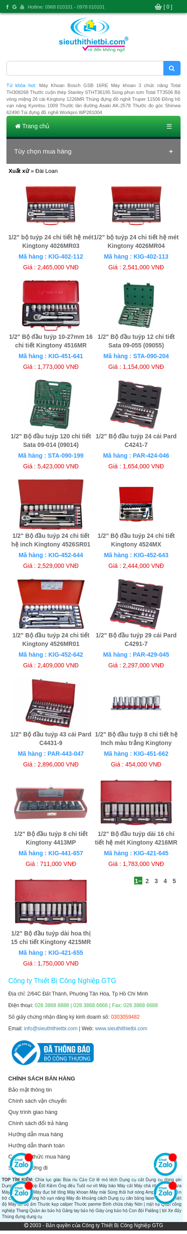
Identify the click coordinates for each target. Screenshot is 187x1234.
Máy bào (107, 1185)
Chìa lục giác (48, 1179)
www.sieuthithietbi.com (121, 1029)
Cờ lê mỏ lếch (103, 1179)
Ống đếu (66, 1185)
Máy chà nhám (148, 1185)
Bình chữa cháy (118, 1204)
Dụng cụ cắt (131, 1179)
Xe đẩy (174, 1210)
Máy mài (98, 1192)
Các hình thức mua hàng (39, 1156)
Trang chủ (32, 126)
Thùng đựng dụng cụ (22, 1216)
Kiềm (52, 1185)
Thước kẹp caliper (55, 1204)
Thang (22, 1210)
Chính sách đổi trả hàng (38, 1123)
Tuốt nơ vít (87, 1185)
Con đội (136, 1210)
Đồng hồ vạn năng (47, 1198)
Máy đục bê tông (49, 1192)
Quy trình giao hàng (32, 1112)
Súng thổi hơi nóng (125, 1192)
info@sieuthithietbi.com (50, 1029)
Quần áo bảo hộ (45, 1210)
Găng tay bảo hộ (78, 1210)
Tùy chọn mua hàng (42, 151)
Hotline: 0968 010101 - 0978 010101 (66, 6)
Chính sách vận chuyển (37, 1101)
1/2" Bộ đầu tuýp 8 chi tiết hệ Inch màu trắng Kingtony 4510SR (136, 743)
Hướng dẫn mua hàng (35, 1134)
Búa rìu (70, 1179)
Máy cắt (125, 1185)
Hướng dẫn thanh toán (36, 1145)
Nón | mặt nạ (147, 1204)
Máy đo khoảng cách (86, 1198)
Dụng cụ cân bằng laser (131, 1198)
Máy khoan (77, 1192)
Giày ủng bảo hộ (111, 1210)
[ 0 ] (168, 7)
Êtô (42, 1185)
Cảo (83, 1179)
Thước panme (87, 1204)
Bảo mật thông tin (30, 1089)
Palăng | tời (155, 1210)
